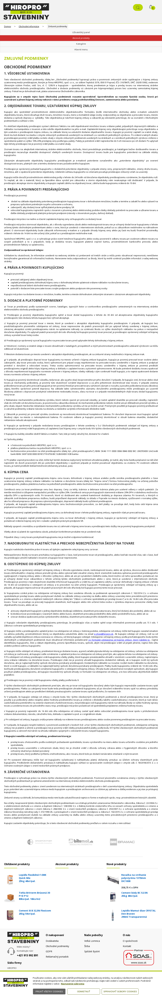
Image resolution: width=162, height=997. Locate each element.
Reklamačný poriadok (57, 956)
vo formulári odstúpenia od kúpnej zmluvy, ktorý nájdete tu (119, 639)
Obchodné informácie (29, 26)
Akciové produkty (81, 38)
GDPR (49, 951)
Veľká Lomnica (92, 940)
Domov (7, 26)
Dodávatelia (52, 940)
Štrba (87, 946)
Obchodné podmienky (57, 946)
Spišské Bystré (92, 951)
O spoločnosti (130, 940)
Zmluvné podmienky (57, 26)
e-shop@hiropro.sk (103, 633)
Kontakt (127, 946)
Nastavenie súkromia (72, 983)
